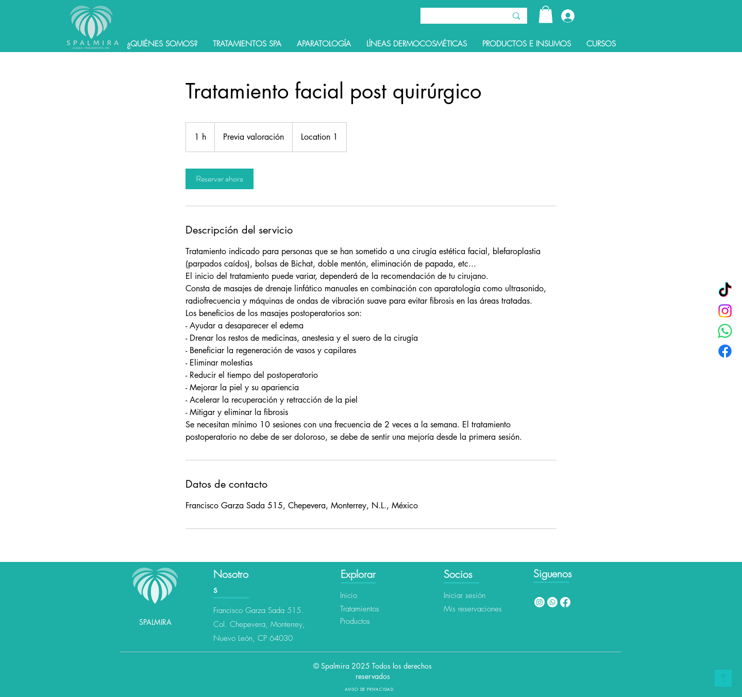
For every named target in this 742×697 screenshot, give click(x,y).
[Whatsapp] (552, 602)
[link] (219, 179)
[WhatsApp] (725, 331)
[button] (545, 14)
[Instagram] (725, 311)
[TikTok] (725, 291)
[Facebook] (725, 351)
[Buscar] (455, 17)
